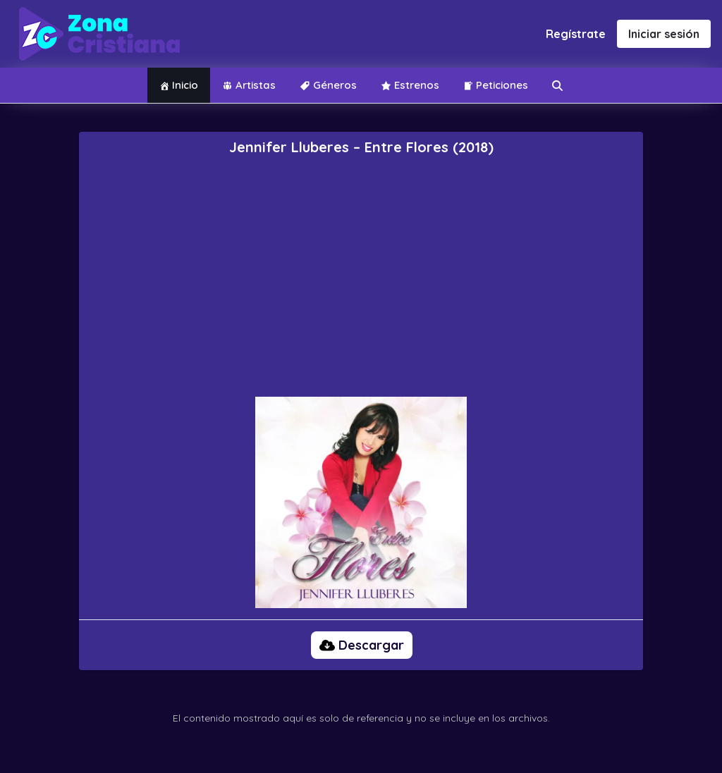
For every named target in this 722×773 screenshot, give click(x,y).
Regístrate (576, 34)
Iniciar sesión (663, 34)
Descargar (361, 645)
